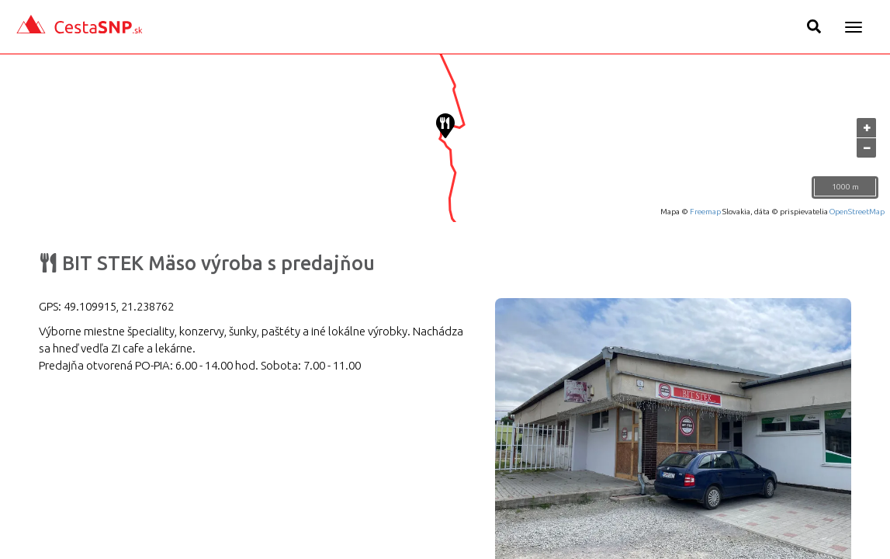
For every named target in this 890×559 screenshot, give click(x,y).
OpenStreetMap (857, 211)
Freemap (705, 211)
